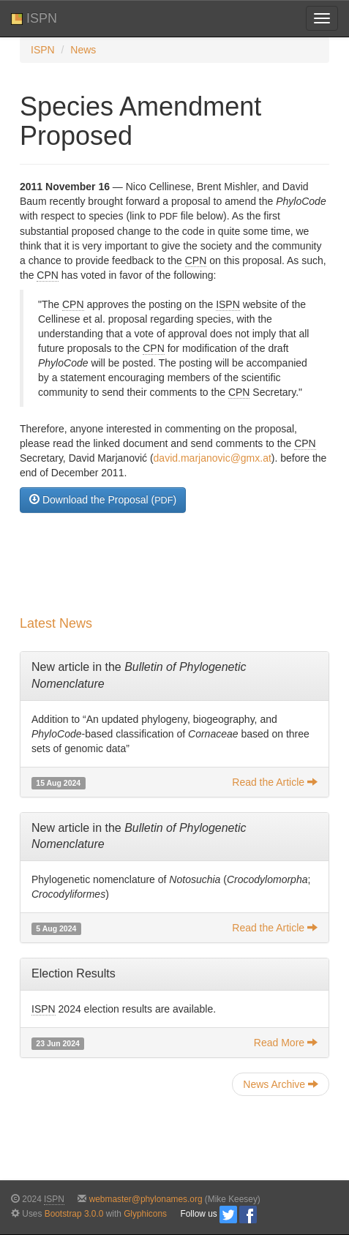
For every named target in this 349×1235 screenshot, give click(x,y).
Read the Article (275, 782)
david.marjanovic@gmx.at (212, 458)
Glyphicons (145, 1214)
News (83, 50)
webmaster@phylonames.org (146, 1199)
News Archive (280, 1084)
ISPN (34, 18)
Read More (286, 1042)
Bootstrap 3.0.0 (74, 1214)
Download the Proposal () (102, 499)
